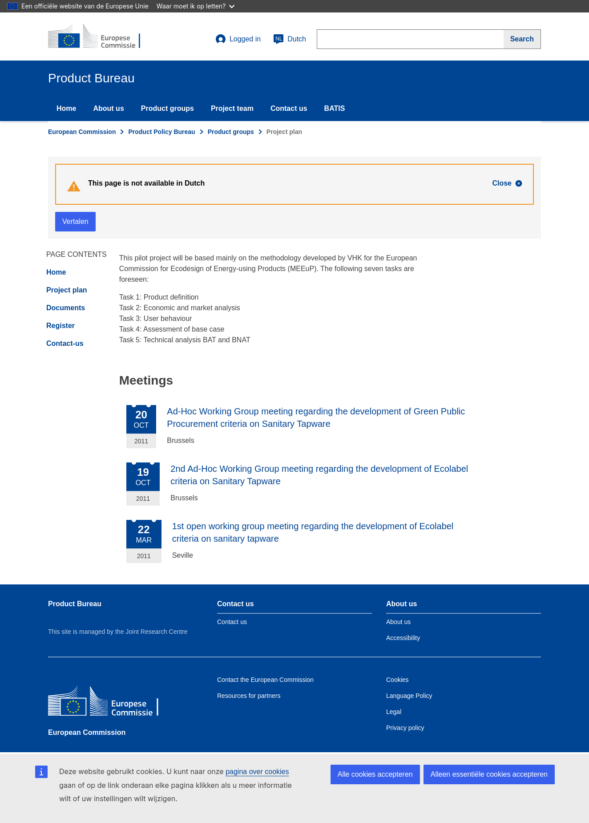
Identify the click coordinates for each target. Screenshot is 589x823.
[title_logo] (102, 36)
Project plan (66, 290)
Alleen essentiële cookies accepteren (489, 774)
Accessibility (403, 637)
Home (66, 108)
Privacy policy (405, 727)
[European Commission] (112, 703)
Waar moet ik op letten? (195, 6)
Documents (65, 308)
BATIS (334, 108)
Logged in (238, 39)
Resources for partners (248, 695)
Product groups (167, 108)
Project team (232, 108)
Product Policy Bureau (161, 131)
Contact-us (65, 343)
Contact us (288, 108)
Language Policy (409, 695)
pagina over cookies (257, 771)
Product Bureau (74, 604)
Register (60, 325)
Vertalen (75, 221)
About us (108, 108)
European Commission (82, 131)
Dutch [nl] (289, 39)
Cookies (397, 679)
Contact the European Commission (265, 679)
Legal (393, 711)
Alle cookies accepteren (375, 774)
